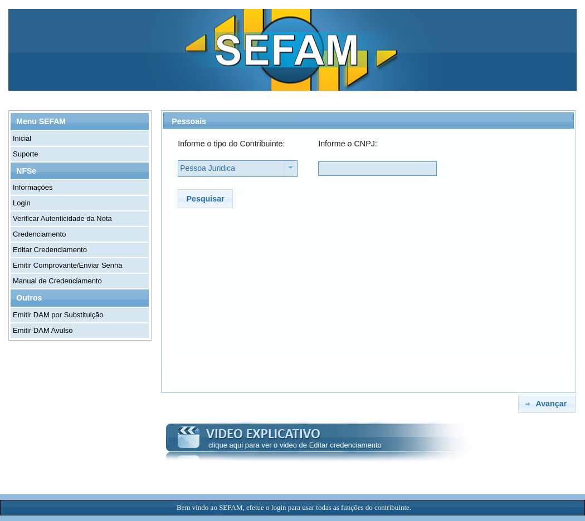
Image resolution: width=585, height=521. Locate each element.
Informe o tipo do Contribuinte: (231, 143)
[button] (205, 198)
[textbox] (377, 168)
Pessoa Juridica (207, 168)
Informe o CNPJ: (347, 143)
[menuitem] (80, 138)
